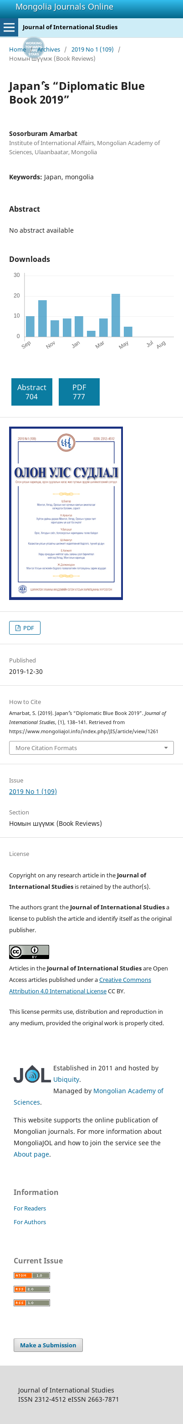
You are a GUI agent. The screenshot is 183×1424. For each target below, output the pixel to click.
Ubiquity (66, 1079)
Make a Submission (48, 1345)
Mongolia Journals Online (64, 6)
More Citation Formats (46, 748)
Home (17, 49)
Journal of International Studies (70, 27)
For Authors (30, 1222)
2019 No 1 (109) (92, 49)
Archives (48, 49)
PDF (28, 628)
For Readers (30, 1208)
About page (31, 1154)
